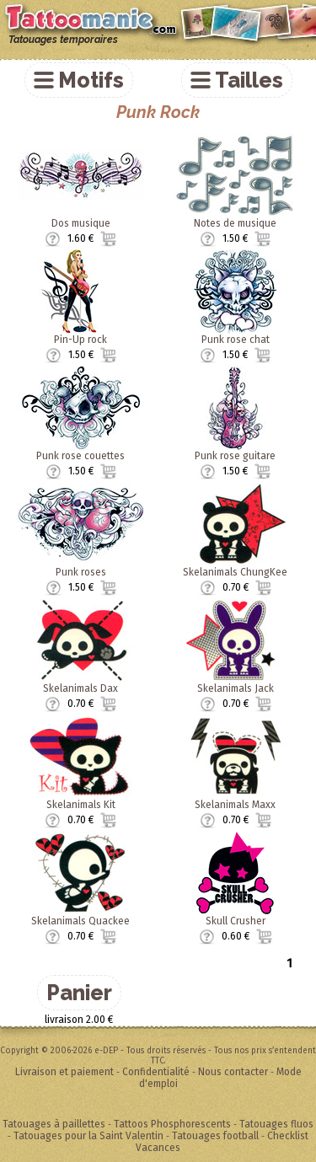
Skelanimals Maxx (235, 805)
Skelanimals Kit (80, 805)
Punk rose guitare (235, 456)
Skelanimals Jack (235, 688)
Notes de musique (235, 223)
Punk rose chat (235, 339)
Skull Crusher (235, 921)
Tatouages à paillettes (54, 1124)
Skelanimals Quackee (80, 921)
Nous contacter (233, 1072)
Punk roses (81, 572)
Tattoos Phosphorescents (172, 1124)
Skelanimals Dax (80, 688)
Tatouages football (215, 1136)
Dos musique (80, 223)
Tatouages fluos (276, 1124)
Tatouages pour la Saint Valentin (88, 1136)
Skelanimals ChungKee (235, 572)
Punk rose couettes (80, 456)
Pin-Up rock (80, 339)
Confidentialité (156, 1072)
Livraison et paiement (64, 1072)
